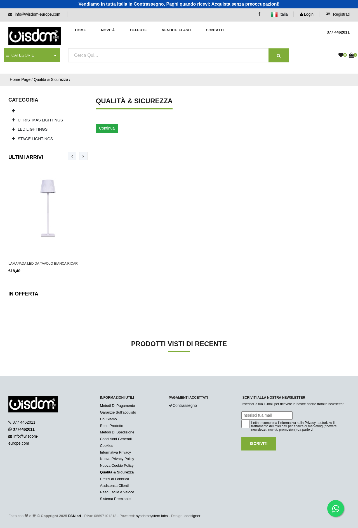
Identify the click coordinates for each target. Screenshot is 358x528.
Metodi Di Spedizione (117, 432)
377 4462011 (24, 422)
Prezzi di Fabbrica (114, 479)
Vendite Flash (176, 30)
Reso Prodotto (111, 426)
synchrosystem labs (152, 516)
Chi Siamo (108, 419)
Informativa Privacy (115, 452)
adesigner (192, 516)
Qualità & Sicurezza (51, 79)
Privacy (310, 423)
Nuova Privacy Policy (117, 459)
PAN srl (74, 516)
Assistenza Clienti (114, 486)
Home (80, 30)
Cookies (106, 445)
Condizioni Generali (115, 439)
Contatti (215, 30)
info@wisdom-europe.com (37, 14)
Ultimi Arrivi (25, 157)
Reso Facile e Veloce (117, 492)
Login (307, 14)
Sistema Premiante (115, 499)
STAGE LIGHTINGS (32, 139)
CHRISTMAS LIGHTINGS (37, 120)
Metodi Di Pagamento (117, 405)
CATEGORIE (20, 55)
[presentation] (72, 156)
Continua (107, 128)
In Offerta (23, 294)
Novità (108, 30)
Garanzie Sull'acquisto (118, 412)
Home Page (20, 79)
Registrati (338, 14)
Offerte (138, 30)
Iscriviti (258, 443)
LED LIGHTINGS (30, 129)
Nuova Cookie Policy (116, 465)
